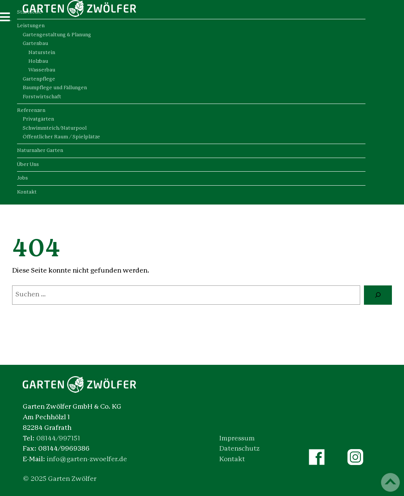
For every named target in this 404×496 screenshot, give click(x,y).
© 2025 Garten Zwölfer (59, 479)
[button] (16, 479)
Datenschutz (239, 448)
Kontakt (27, 192)
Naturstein (41, 52)
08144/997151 (58, 438)
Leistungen (31, 25)
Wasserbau (41, 70)
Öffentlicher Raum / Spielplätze (61, 137)
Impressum (237, 438)
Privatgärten (38, 119)
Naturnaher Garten (40, 150)
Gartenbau (35, 43)
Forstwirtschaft (42, 97)
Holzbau (38, 61)
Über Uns (28, 164)
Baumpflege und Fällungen (55, 87)
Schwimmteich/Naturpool (55, 128)
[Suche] (378, 295)
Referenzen (31, 110)
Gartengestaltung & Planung (57, 35)
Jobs (22, 178)
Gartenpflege (39, 79)
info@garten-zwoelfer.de (87, 459)
